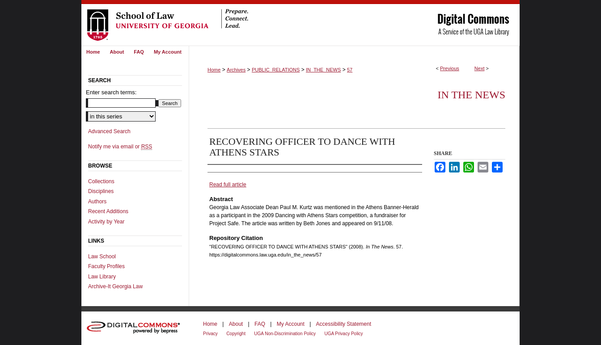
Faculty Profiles (106, 266)
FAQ (259, 324)
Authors (97, 201)
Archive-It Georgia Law (115, 286)
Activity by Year (106, 222)
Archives (236, 69)
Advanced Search (109, 131)
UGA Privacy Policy (343, 333)
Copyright (235, 333)
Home (213, 69)
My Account (291, 324)
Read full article (227, 184)
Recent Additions (108, 211)
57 (349, 69)
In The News (471, 95)
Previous (449, 68)
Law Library (102, 276)
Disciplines (101, 191)
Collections (101, 181)
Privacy (210, 333)
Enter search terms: (111, 92)
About (236, 324)
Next (479, 68)
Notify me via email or (120, 146)
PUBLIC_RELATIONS (276, 69)
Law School (102, 256)
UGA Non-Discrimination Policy (285, 333)
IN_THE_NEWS (323, 69)
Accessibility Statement (343, 324)
